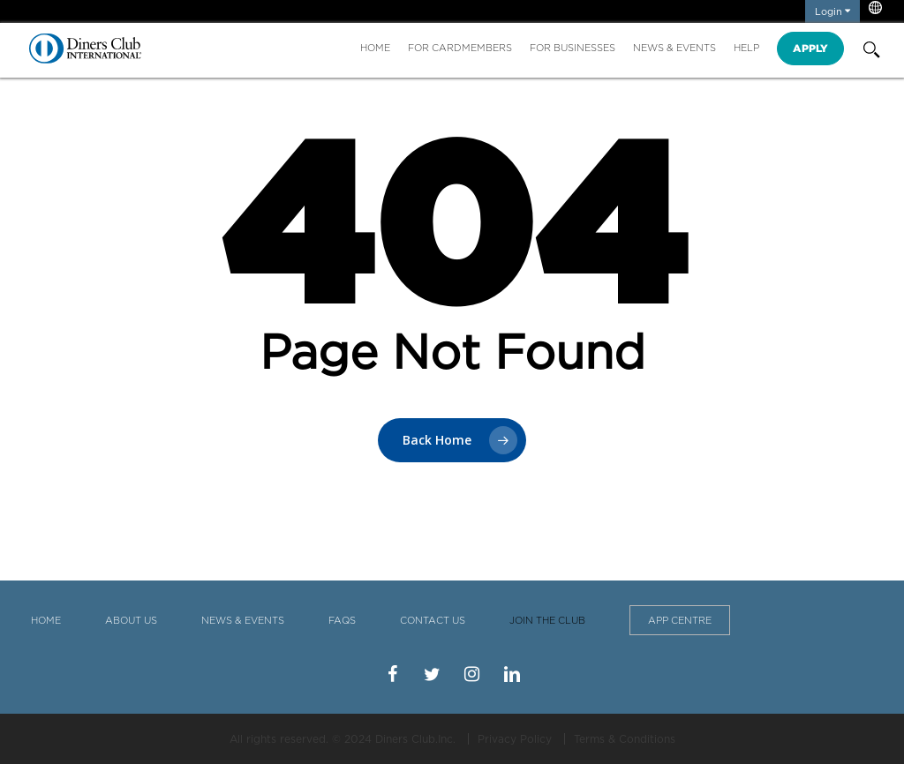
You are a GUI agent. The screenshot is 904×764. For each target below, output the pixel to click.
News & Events (674, 47)
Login (832, 11)
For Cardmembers (460, 47)
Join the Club (547, 620)
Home (375, 47)
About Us (131, 620)
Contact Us (432, 620)
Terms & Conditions (624, 739)
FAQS (342, 620)
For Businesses (572, 47)
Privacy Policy (515, 739)
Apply (810, 48)
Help (746, 47)
